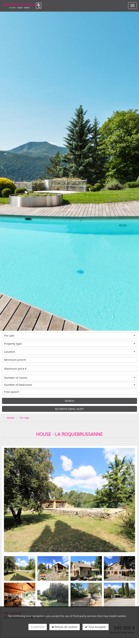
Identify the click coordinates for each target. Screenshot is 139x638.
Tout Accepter (95, 627)
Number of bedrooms (69, 385)
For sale (69, 335)
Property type (69, 343)
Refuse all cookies (64, 627)
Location (69, 352)
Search (69, 401)
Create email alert (69, 409)
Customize (37, 627)
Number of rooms (69, 378)
